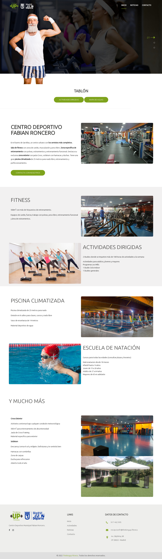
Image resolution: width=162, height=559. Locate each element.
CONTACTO (146, 5)
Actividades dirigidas (69, 100)
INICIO (124, 5)
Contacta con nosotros (28, 173)
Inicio (69, 521)
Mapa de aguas (96, 100)
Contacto (71, 534)
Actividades (72, 525)
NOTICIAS (134, 5)
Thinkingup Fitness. (71, 555)
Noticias (70, 530)
